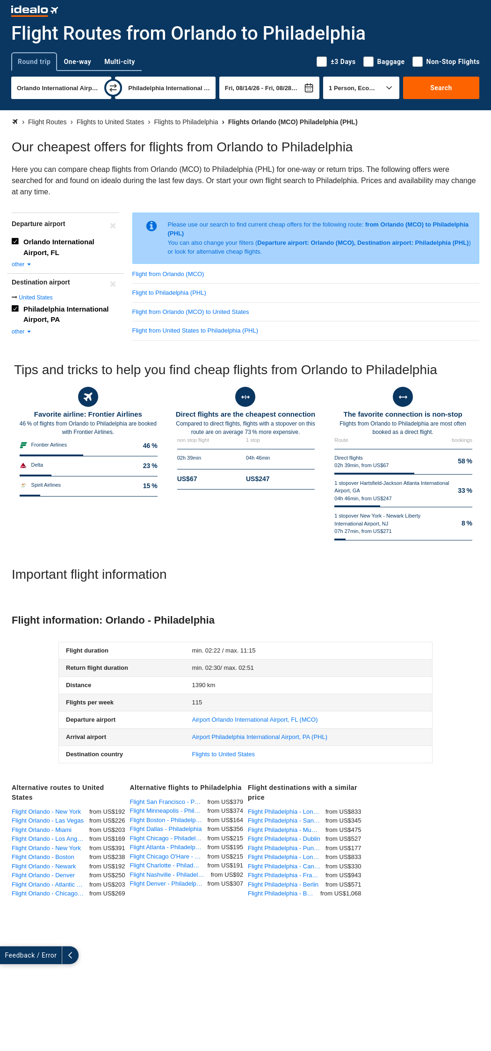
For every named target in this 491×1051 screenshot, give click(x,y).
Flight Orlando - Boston (43, 856)
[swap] (113, 88)
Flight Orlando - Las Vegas (48, 820)
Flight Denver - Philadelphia (167, 883)
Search (441, 88)
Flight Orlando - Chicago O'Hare (50, 893)
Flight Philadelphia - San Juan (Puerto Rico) (286, 820)
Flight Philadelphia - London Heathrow (286, 856)
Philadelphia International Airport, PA (66, 314)
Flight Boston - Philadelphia (167, 820)
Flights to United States (223, 754)
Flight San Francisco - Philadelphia (169, 801)
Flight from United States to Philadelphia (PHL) (195, 330)
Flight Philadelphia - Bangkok (284, 893)
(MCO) (255, 719)
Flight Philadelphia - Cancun (286, 866)
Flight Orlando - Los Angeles (50, 838)
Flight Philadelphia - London (285, 811)
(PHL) (260, 736)
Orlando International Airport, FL (58, 247)
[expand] (8, 955)
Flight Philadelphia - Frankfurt (286, 875)
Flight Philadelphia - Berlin (283, 884)
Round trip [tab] (34, 61)
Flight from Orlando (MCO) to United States (190, 311)
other (22, 264)
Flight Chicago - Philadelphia (168, 838)
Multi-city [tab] (119, 61)
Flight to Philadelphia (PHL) (169, 292)
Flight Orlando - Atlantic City (49, 884)
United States (35, 297)
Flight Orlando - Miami (42, 829)
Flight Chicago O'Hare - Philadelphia (169, 856)
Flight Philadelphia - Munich (285, 829)
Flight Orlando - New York (46, 811)
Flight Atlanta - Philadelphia (167, 847)
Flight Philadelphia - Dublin (284, 838)
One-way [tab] (77, 61)
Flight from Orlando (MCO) (168, 273)
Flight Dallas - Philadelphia (166, 828)
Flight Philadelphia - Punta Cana (286, 848)
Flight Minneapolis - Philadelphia (169, 810)
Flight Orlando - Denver (43, 875)
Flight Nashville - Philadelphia (170, 874)
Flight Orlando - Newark (44, 866)
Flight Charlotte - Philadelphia (169, 865)
